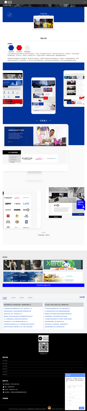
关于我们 (5, 371)
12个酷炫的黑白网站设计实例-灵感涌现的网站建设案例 (57, 311)
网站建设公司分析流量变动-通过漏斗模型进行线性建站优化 (58, 313)
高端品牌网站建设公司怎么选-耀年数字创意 (54, 326)
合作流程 (5, 366)
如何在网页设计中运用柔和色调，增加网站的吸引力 (56, 324)
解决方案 (5, 363)
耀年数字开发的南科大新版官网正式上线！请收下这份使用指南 (18, 326)
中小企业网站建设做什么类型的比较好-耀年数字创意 (16, 319)
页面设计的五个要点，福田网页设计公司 (13, 313)
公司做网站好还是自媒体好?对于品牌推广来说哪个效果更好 (58, 319)
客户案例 (5, 360)
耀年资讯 (5, 369)
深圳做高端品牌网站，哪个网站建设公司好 (54, 321)
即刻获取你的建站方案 (43, 285)
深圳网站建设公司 (31, 409)
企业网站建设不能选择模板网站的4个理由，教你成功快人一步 (18, 308)
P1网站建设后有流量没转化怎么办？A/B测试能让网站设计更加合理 (19, 324)
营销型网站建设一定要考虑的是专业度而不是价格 (56, 316)
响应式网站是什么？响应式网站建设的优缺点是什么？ (16, 321)
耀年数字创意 (39, 409)
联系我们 (5, 374)
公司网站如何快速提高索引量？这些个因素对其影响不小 (57, 308)
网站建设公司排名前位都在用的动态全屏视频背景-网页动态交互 (18, 316)
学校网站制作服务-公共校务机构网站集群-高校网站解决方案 (17, 311)
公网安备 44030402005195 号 (56, 409)
